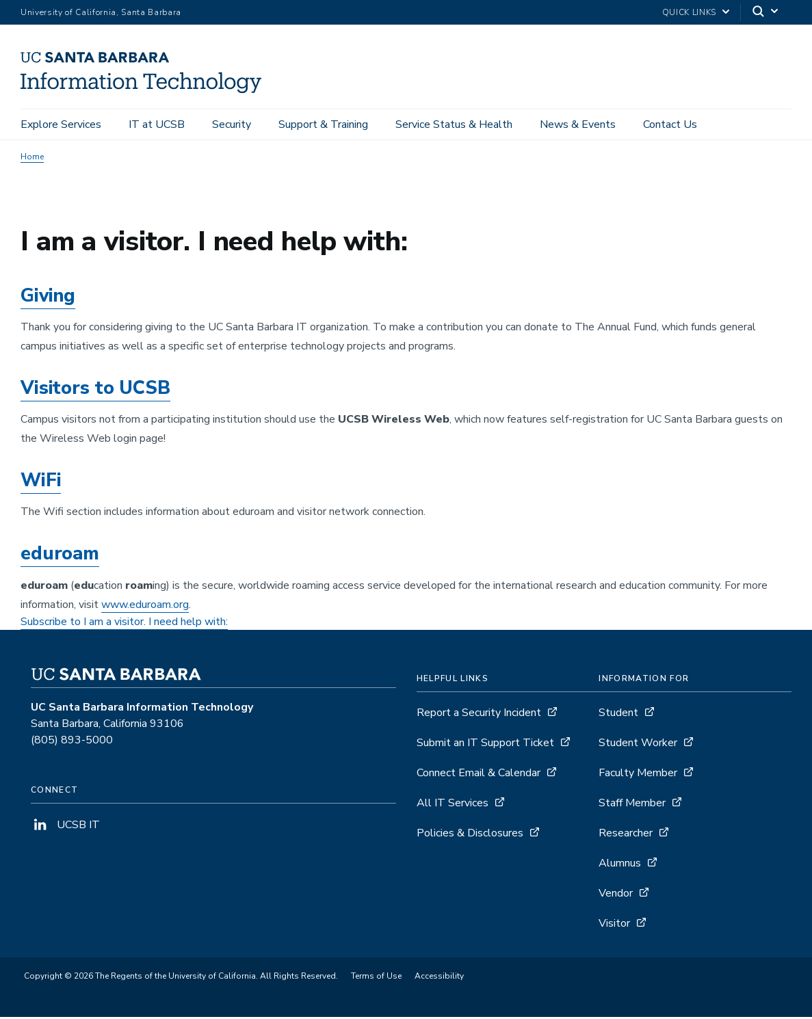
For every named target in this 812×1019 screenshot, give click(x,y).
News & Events (578, 124)
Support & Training (323, 124)
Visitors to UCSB (95, 390)
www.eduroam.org (145, 606)
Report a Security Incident (479, 714)
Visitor (614, 925)
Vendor (616, 895)
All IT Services (452, 804)
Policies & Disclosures (470, 835)
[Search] (766, 13)
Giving (48, 297)
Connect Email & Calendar (478, 774)
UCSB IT (65, 826)
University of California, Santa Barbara (101, 12)
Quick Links (689, 12)
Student (618, 714)
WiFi (41, 482)
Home (32, 158)
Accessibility (439, 977)
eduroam (60, 556)
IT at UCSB (157, 124)
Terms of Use (376, 977)
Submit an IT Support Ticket (485, 744)
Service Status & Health (453, 124)
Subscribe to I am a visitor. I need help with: (124, 623)
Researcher (626, 835)
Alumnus (620, 865)
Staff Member (632, 804)
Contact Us (670, 124)
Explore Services (61, 124)
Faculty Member (638, 774)
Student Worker (638, 744)
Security (231, 124)
